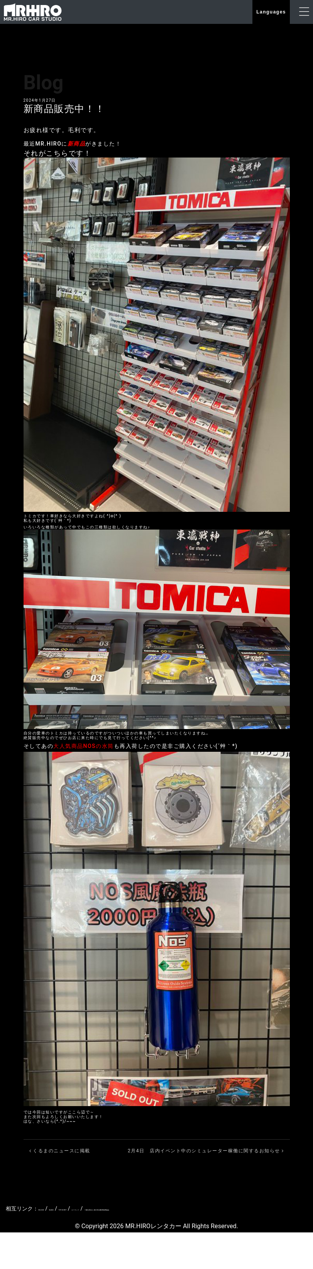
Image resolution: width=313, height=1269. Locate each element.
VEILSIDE (49, 1210)
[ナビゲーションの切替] (304, 12)
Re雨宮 (73, 1210)
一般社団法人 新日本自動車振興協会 (199, 1210)
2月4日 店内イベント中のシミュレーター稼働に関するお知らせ (206, 1152)
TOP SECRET (102, 1210)
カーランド (136, 1210)
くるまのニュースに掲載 (59, 1152)
